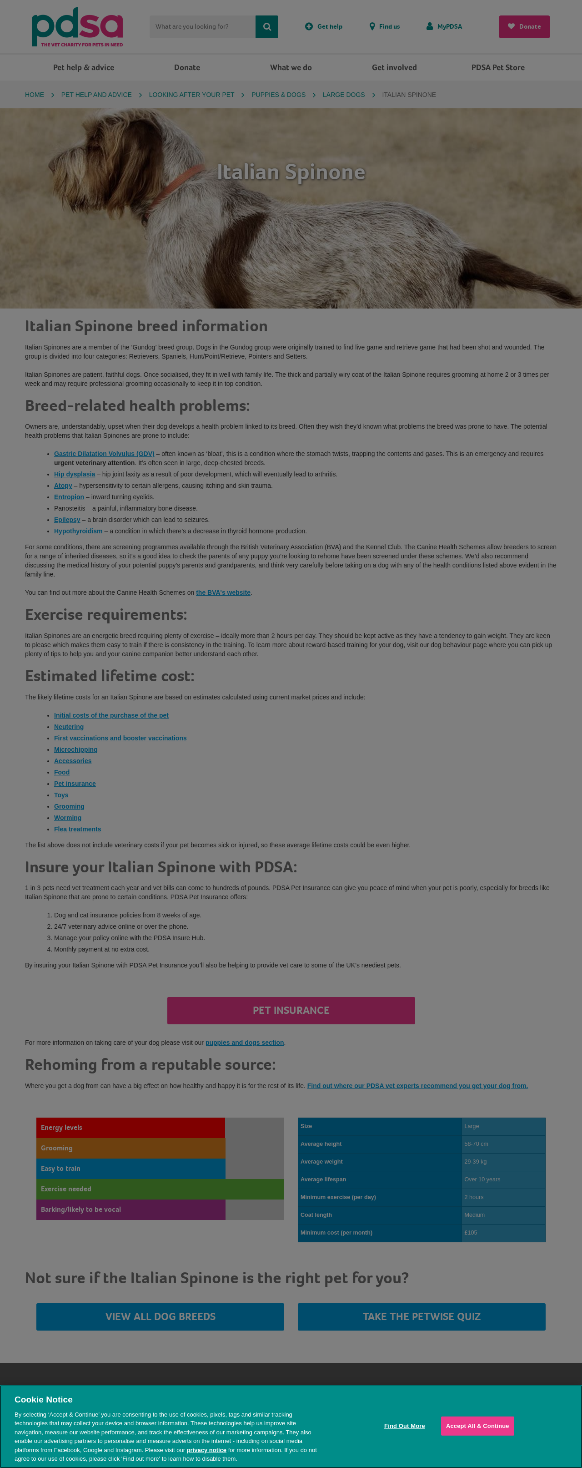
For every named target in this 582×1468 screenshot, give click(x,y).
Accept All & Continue (477, 1425)
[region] (291, 1426)
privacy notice (206, 1450)
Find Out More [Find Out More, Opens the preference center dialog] (404, 1425)
